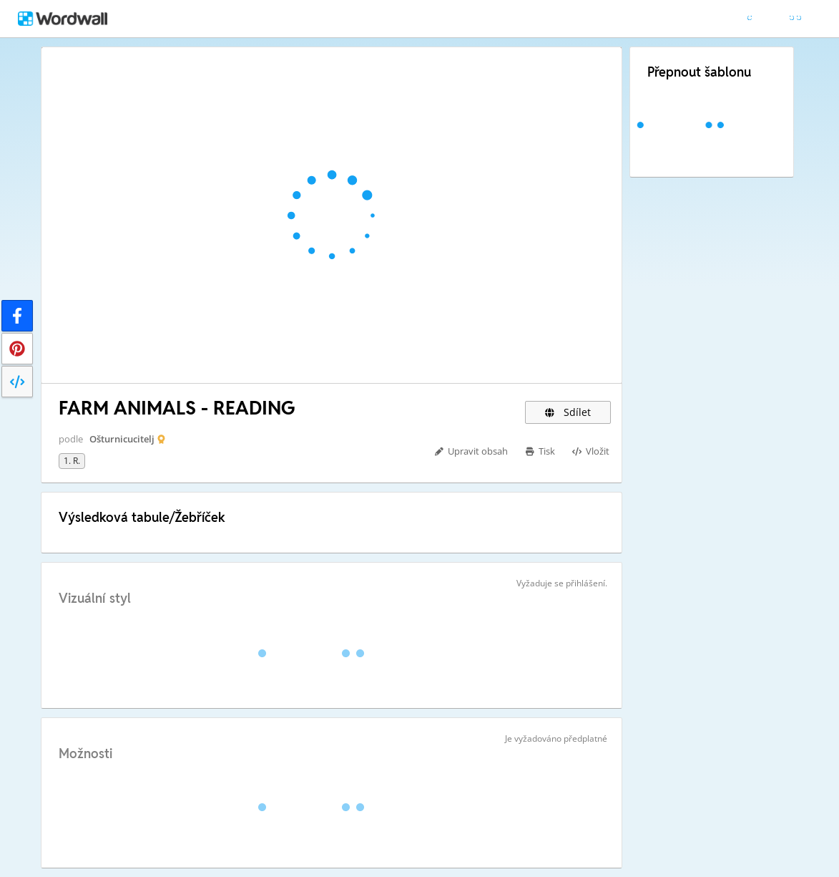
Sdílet (568, 412)
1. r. (72, 461)
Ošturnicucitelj (121, 438)
